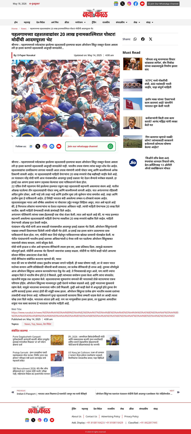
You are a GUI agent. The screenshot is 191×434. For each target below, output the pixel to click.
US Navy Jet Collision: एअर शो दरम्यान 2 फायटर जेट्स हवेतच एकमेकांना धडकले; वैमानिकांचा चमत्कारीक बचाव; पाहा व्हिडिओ (86, 355)
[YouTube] (58, 146)
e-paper (34, 4)
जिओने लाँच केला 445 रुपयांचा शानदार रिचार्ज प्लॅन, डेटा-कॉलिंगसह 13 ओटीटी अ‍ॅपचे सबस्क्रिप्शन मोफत (160, 163)
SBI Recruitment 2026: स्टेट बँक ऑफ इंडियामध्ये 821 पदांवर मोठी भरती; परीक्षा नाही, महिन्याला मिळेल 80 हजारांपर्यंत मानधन (31, 371)
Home (14, 28)
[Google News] (30, 146)
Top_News (36, 324)
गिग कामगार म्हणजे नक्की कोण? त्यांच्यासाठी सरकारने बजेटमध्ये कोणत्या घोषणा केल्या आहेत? (159, 142)
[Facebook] (51, 146)
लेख (137, 22)
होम (16, 22)
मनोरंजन (80, 22)
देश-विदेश (40, 22)
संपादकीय (121, 22)
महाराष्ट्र (27, 22)
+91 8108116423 (95, 422)
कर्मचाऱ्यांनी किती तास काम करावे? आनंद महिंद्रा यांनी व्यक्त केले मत (161, 121)
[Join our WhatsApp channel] (90, 146)
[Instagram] (44, 146)
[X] (37, 146)
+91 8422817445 (148, 422)
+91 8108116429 (115, 422)
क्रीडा (67, 22)
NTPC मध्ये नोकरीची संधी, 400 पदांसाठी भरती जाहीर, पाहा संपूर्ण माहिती (158, 84)
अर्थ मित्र (54, 22)
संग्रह (149, 22)
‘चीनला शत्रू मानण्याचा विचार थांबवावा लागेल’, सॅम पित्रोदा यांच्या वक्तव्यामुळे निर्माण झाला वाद (161, 64)
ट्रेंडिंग (94, 22)
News (23, 28)
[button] (135, 39)
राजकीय (106, 22)
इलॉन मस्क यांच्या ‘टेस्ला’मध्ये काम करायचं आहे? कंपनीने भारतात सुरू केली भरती (160, 102)
